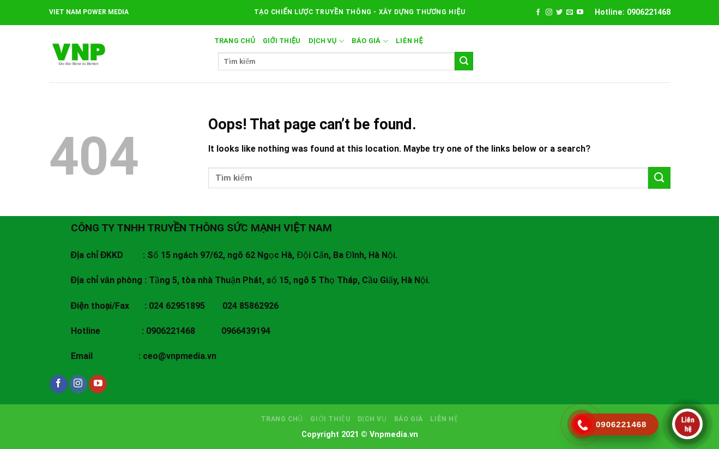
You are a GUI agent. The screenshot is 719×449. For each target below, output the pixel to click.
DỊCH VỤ (326, 41)
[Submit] (464, 61)
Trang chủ (235, 41)
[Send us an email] (569, 12)
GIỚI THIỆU (282, 41)
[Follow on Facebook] (538, 12)
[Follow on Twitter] (559, 12)
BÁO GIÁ (370, 41)
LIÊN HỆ (409, 41)
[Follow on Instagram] (549, 12)
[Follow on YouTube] (580, 12)
